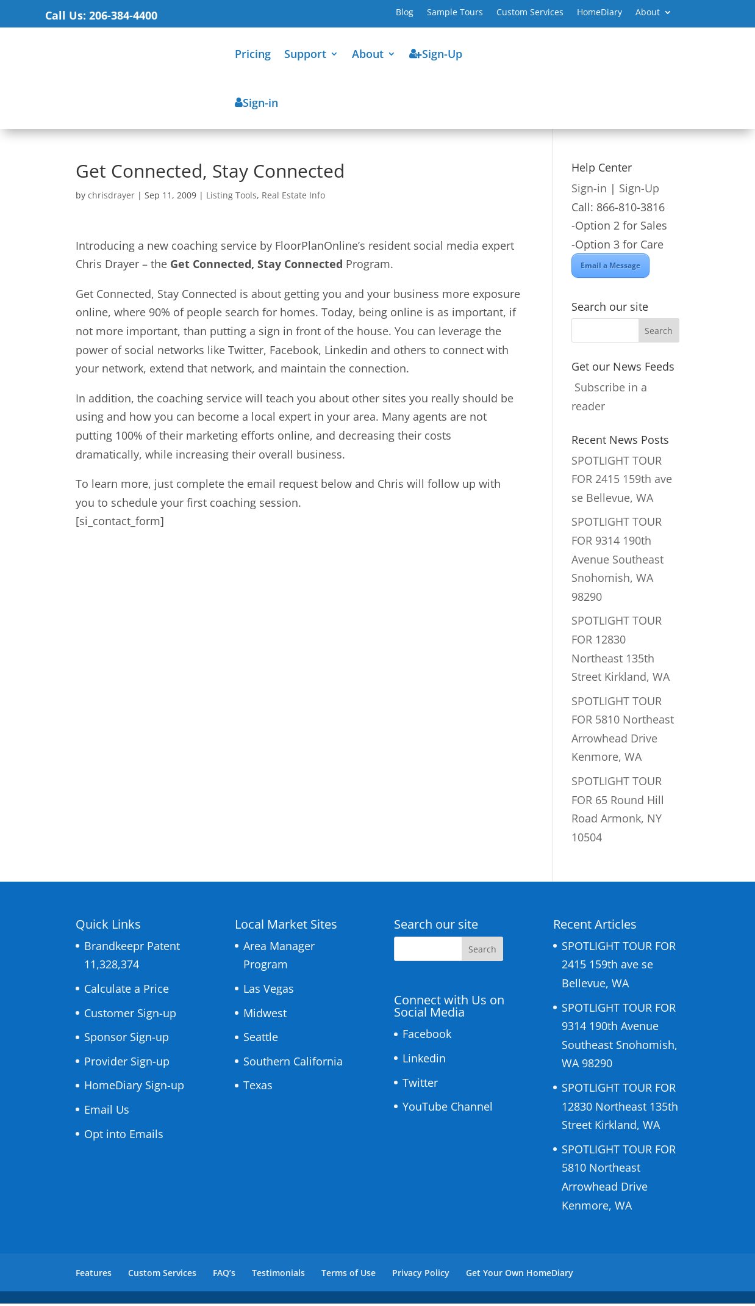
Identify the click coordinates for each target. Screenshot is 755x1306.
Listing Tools (231, 197)
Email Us (106, 1112)
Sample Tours (455, 13)
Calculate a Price (126, 991)
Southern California (293, 1063)
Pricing (253, 53)
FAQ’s (224, 1275)
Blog (404, 13)
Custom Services (530, 13)
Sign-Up (639, 190)
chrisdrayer (111, 197)
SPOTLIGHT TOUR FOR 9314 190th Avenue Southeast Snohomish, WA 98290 (617, 561)
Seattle (260, 1039)
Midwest (265, 1015)
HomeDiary (599, 13)
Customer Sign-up (130, 1015)
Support (305, 53)
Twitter (420, 1085)
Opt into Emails (123, 1136)
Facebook (427, 1036)
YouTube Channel (448, 1108)
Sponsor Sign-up (126, 1039)
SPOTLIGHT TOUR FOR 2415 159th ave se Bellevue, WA (621, 481)
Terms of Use (348, 1275)
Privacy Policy (420, 1275)
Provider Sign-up (127, 1063)
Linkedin (424, 1060)
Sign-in (589, 190)
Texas (258, 1087)
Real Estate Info (293, 197)
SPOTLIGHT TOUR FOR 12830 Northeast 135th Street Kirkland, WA (620, 1108)
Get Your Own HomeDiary (519, 1275)
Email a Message (610, 268)
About (647, 13)
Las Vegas (268, 991)
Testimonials (278, 1275)
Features (94, 1275)
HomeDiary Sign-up (134, 1087)
